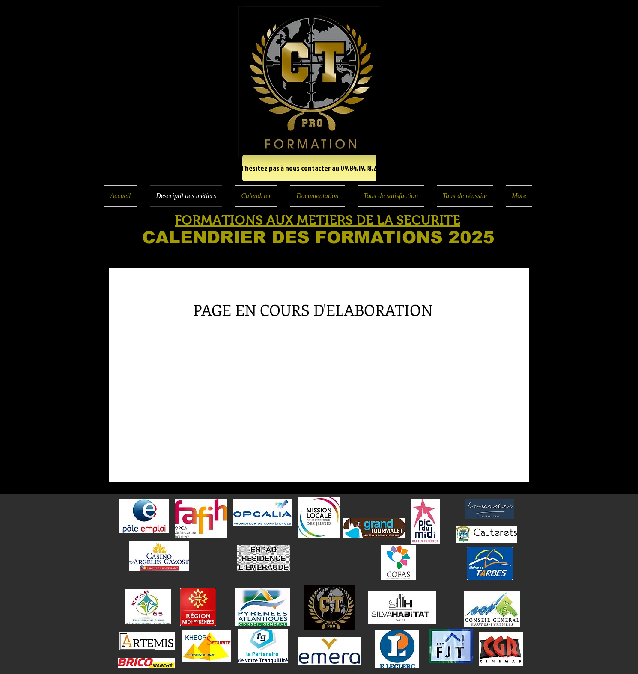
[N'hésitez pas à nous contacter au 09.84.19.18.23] (309, 168)
